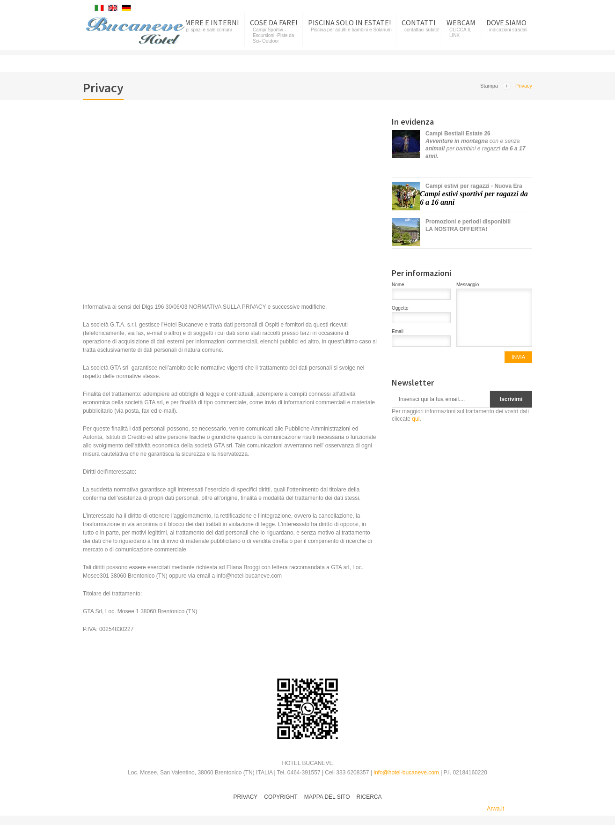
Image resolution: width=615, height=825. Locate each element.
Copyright (280, 797)
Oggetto (400, 308)
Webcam (461, 22)
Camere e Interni (207, 22)
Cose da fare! (273, 22)
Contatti (419, 22)
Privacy (523, 86)
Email (397, 331)
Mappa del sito (327, 797)
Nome (398, 284)
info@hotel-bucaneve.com (406, 772)
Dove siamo (506, 22)
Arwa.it (495, 808)
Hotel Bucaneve (136, 28)
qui (415, 419)
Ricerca (368, 797)
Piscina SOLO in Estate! (349, 22)
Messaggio (467, 284)
